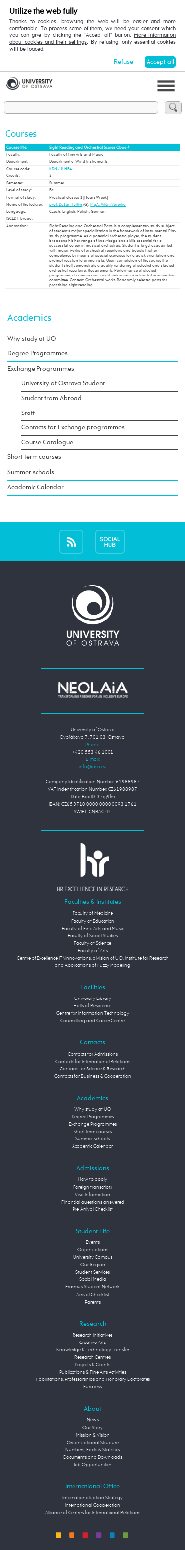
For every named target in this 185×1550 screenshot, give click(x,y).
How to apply (92, 1179)
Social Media (92, 1279)
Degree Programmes (37, 353)
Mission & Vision (93, 1435)
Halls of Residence (92, 1005)
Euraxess (92, 1386)
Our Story (92, 1427)
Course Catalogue (47, 442)
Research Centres (92, 1357)
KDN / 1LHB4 (60, 169)
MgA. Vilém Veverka (108, 205)
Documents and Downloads (92, 1457)
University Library (92, 998)
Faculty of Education (92, 921)
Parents (93, 1302)
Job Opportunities (92, 1464)
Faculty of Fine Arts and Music (93, 928)
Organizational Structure (93, 1442)
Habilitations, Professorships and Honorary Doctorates (93, 1379)
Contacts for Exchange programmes (73, 427)
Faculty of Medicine (93, 913)
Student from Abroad (51, 398)
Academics (29, 318)
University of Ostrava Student (63, 383)
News (93, 1419)
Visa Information (92, 1194)
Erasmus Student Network (92, 1286)
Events (93, 1242)
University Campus (92, 1257)
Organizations (92, 1249)
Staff (28, 413)
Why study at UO (31, 339)
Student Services (92, 1272)
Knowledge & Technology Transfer (92, 1349)
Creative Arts (92, 1342)
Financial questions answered (92, 1202)
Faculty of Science (92, 943)
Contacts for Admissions (93, 1054)
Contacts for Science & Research (93, 1069)
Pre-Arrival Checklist (93, 1209)
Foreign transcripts (92, 1187)
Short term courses (34, 457)
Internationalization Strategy (92, 1497)
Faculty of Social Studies (93, 935)
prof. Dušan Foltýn (65, 205)
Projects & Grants (92, 1364)
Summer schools (30, 472)
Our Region (92, 1264)
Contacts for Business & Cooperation (92, 1076)
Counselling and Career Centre (92, 1020)
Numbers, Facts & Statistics (92, 1449)
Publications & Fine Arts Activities (92, 1372)
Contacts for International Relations (92, 1061)
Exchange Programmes (40, 369)
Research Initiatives (92, 1335)
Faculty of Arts (93, 950)
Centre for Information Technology (92, 1013)
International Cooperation (92, 1505)
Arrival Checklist (92, 1294)
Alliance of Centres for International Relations (92, 1512)
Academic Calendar (35, 487)
